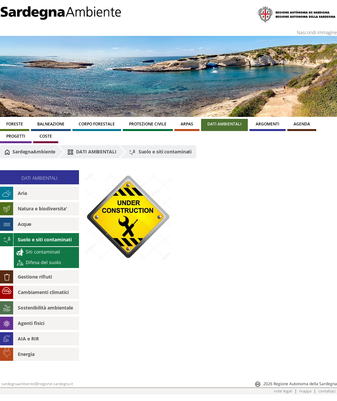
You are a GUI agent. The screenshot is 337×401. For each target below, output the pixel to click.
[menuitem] (14, 125)
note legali (283, 391)
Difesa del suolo (38, 262)
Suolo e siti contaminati (160, 152)
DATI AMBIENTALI (91, 151)
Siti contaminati (38, 252)
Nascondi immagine (317, 32)
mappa (305, 391)
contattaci (327, 391)
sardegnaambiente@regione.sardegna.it (37, 384)
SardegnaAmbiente (30, 151)
